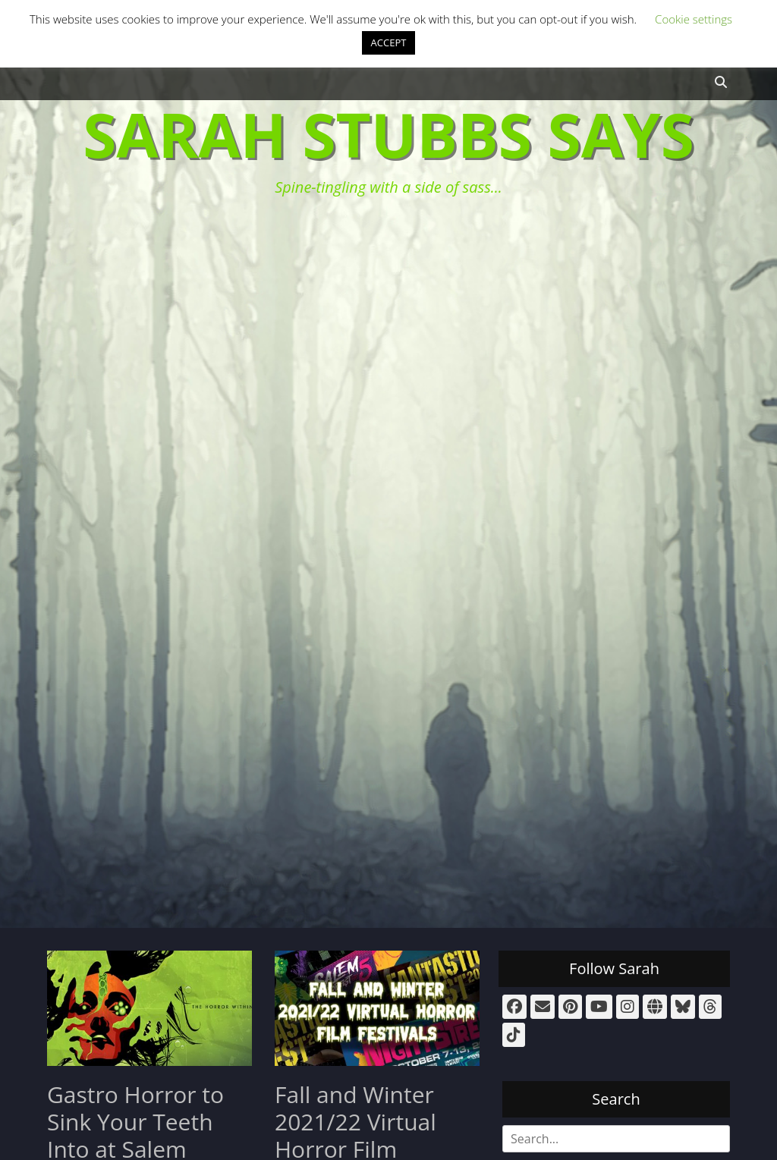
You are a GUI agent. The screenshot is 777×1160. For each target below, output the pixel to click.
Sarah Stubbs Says (388, 134)
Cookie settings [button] (693, 19)
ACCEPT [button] (389, 42)
